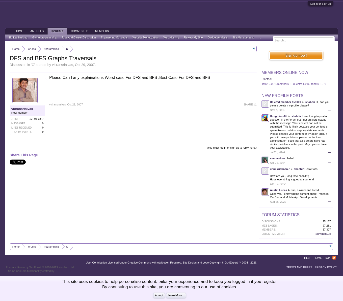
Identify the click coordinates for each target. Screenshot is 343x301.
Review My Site (193, 37)
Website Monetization (145, 37)
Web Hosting (171, 37)
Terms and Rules (299, 267)
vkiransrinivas (62, 65)
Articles (37, 31)
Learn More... (176, 295)
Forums (57, 31)
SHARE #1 (250, 104)
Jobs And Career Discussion (79, 37)
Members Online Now (285, 72)
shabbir (310, 101)
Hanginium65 (278, 116)
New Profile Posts (282, 96)
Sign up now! (296, 55)
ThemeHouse (63, 270)
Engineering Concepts (114, 37)
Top (327, 257)
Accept (159, 295)
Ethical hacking (18, 37)
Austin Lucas (278, 190)
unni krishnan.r (280, 168)
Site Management (243, 37)
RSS (334, 258)
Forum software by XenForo (40, 267)
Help (307, 257)
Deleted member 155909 (285, 101)
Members (102, 31)
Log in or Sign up (320, 3)
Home (19, 31)
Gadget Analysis (218, 37)
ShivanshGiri (323, 233)
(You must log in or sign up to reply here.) (232, 147)
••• (329, 109)
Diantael (266, 78)
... (260, 37)
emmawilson (278, 158)
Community (79, 31)
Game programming (44, 37)
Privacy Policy (326, 267)
